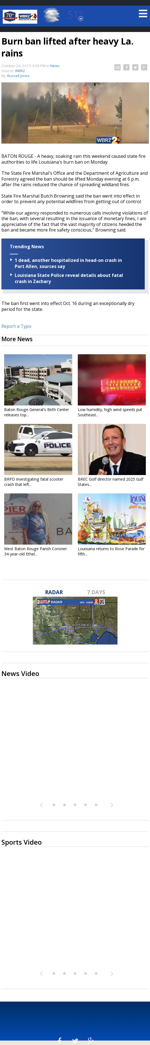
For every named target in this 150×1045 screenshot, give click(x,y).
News (55, 65)
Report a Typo (16, 326)
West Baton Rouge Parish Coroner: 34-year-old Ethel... (36, 551)
